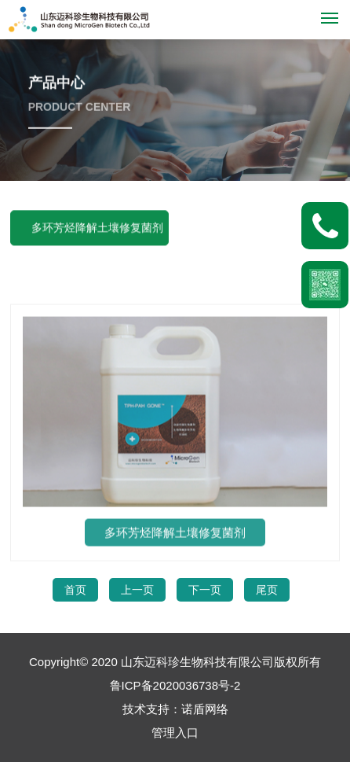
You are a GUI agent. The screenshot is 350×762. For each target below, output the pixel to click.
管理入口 (175, 732)
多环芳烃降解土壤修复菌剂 (97, 229)
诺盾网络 (204, 709)
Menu (332, 11)
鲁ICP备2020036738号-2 (175, 685)
